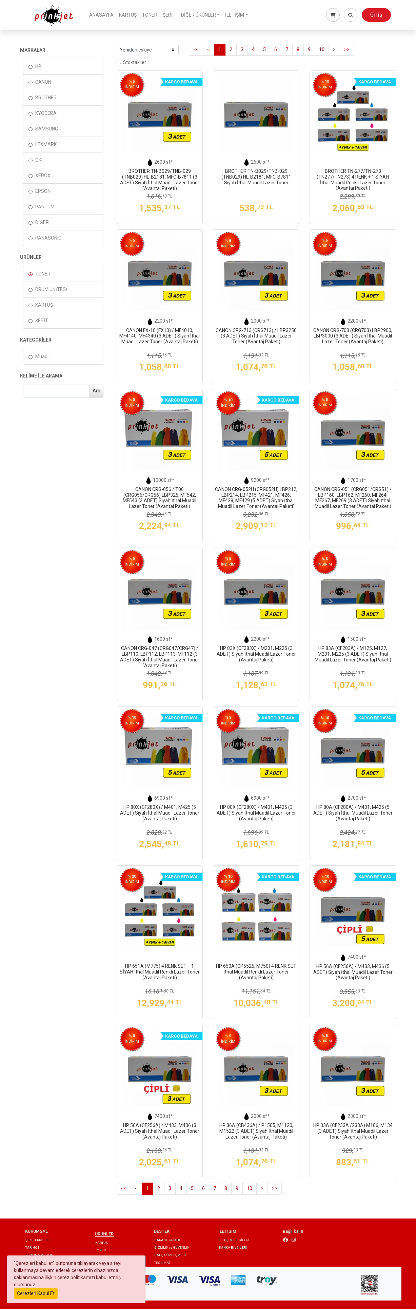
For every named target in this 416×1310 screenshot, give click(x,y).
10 (321, 50)
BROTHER (46, 98)
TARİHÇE (32, 1248)
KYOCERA (46, 114)
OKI (38, 161)
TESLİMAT (162, 1263)
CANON (43, 83)
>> (347, 50)
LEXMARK (46, 145)
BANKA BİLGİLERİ (233, 1248)
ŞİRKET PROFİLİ (37, 1241)
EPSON (43, 192)
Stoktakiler (131, 63)
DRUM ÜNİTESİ (51, 290)
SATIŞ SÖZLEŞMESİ (170, 1256)
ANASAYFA (104, 15)
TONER (152, 15)
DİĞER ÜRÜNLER (200, 15)
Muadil (42, 357)
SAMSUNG (46, 129)
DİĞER (42, 223)
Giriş (376, 15)
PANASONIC (48, 239)
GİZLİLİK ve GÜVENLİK (171, 1248)
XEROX (43, 176)
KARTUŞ (130, 15)
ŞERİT (171, 15)
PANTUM (45, 207)
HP (38, 67)
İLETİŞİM (236, 15)
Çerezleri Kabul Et (36, 1293)
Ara (96, 391)
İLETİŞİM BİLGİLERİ (234, 1241)
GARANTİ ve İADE (167, 1241)
